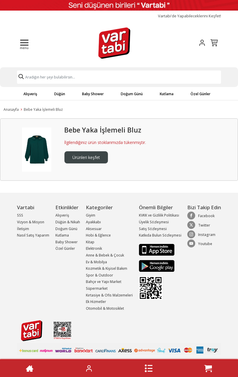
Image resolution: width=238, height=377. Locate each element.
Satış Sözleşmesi (153, 228)
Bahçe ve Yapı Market (103, 281)
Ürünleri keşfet (86, 157)
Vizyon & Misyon (30, 222)
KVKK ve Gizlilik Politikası (159, 215)
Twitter (198, 225)
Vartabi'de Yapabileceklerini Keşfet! (189, 16)
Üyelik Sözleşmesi (154, 222)
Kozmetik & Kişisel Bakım (106, 268)
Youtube (199, 243)
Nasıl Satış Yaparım (33, 235)
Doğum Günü (132, 93)
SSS (20, 215)
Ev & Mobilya (96, 261)
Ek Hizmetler (96, 301)
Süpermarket (97, 288)
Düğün (59, 93)
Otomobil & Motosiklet (105, 308)
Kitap (90, 241)
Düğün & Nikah (67, 222)
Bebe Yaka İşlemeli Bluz (43, 109)
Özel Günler (200, 93)
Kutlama (167, 93)
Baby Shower (93, 93)
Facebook (201, 216)
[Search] (119, 77)
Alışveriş (30, 93)
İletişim (23, 228)
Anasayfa (11, 109)
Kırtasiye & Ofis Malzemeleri (109, 295)
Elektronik (94, 248)
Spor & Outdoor (99, 275)
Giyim (90, 215)
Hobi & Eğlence (98, 235)
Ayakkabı (93, 222)
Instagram (201, 234)
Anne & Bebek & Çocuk (105, 255)
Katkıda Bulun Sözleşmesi (160, 235)
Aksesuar (94, 228)
